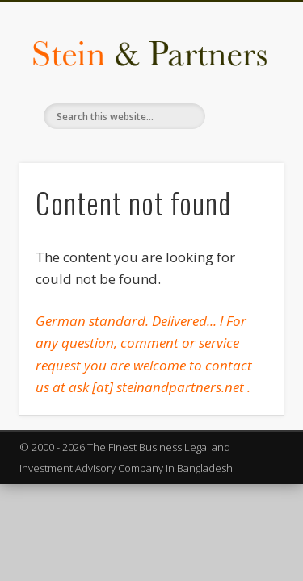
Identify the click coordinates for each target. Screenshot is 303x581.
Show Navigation (245, 144)
